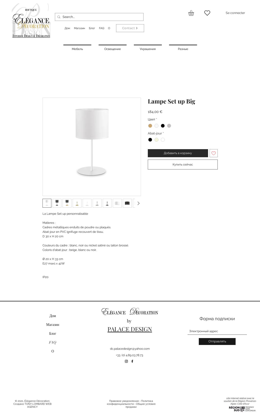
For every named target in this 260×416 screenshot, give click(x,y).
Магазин (52, 325)
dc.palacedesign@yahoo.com (130, 348)
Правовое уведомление (124, 400)
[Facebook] (132, 361)
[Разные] (183, 49)
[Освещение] (113, 49)
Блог (52, 333)
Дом (53, 316)
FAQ (52, 342)
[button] (194, 13)
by (129, 321)
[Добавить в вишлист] (214, 153)
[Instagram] (126, 361)
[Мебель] (77, 49)
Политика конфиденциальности (130, 402)
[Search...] (99, 17)
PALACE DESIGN (129, 329)
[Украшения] (148, 49)
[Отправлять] (217, 341)
